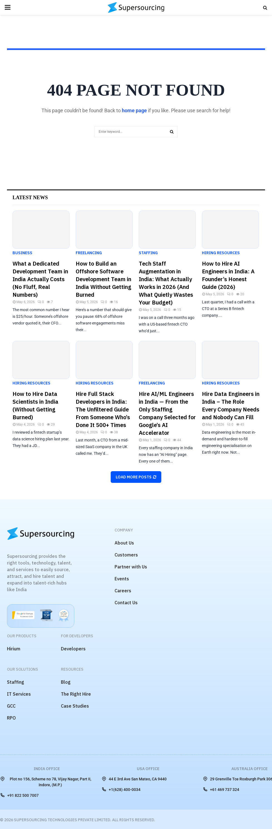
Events (122, 578)
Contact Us (126, 602)
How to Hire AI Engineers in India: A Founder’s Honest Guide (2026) (228, 275)
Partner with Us (131, 567)
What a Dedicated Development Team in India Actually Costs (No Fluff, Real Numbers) (40, 279)
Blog (66, 682)
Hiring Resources (221, 252)
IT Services (19, 694)
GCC (11, 706)
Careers (123, 590)
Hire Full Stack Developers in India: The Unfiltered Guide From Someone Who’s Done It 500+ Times (103, 409)
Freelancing (89, 252)
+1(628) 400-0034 (121, 789)
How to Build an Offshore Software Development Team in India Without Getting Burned (103, 279)
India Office (47, 768)
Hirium (13, 648)
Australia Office (249, 768)
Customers (126, 555)
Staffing (148, 252)
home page (134, 110)
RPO (11, 718)
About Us (124, 543)
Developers (73, 648)
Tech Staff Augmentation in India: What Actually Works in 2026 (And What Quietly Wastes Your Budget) (166, 283)
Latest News (30, 197)
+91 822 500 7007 (19, 795)
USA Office (148, 768)
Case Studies (75, 706)
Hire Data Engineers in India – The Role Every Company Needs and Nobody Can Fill (230, 405)
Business (22, 252)
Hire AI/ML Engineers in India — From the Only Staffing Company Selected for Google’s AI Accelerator (167, 413)
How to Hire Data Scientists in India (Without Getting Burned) (35, 405)
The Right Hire (76, 694)
